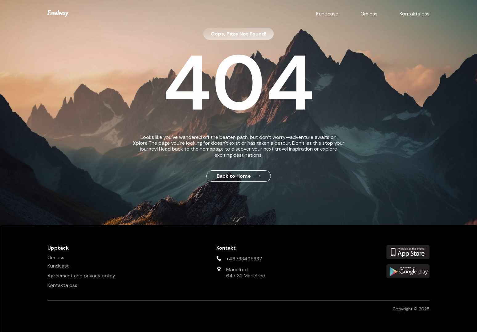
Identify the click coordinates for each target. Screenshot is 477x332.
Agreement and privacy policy (81, 276)
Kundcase (327, 13)
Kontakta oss (415, 13)
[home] (57, 13)
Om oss (369, 13)
